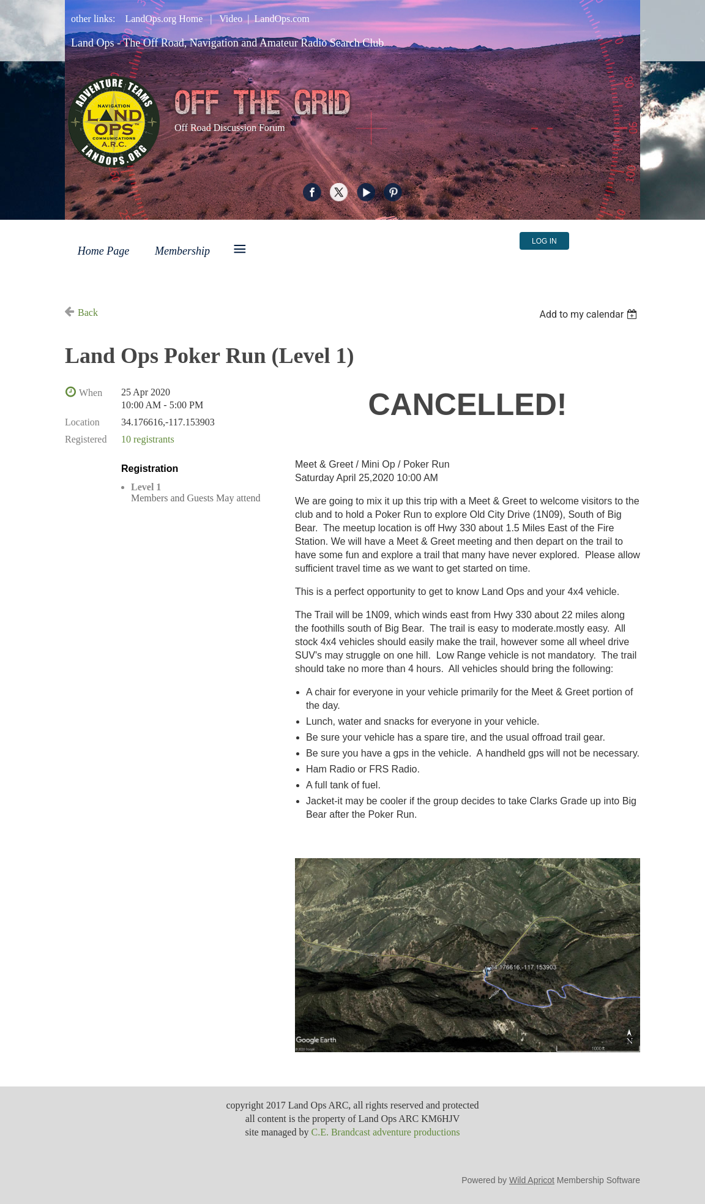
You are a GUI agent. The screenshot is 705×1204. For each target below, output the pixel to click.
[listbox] (589, 314)
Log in (544, 241)
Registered (85, 439)
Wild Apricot (531, 1180)
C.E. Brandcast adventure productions (385, 1132)
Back (88, 312)
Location (82, 422)
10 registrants (147, 439)
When (90, 392)
